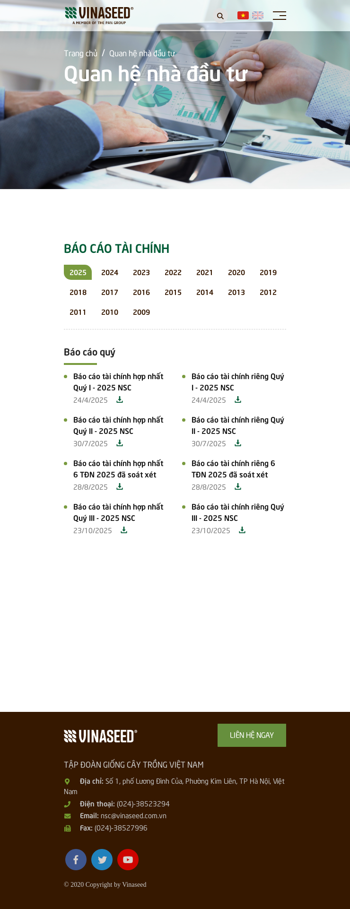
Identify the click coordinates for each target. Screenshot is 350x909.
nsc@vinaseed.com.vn (133, 815)
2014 (204, 291)
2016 (141, 291)
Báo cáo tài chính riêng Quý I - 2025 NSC (238, 381)
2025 (78, 272)
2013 (236, 291)
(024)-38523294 (143, 803)
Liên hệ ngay (252, 734)
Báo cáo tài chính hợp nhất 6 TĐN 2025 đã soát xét (118, 468)
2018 (78, 291)
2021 (204, 272)
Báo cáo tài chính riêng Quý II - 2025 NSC (238, 424)
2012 (268, 291)
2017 (109, 291)
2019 (268, 272)
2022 (173, 272)
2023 (141, 272)
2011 (78, 311)
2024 (109, 272)
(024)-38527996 (121, 827)
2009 (141, 311)
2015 (173, 291)
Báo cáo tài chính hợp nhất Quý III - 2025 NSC (118, 511)
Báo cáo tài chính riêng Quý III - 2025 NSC (238, 511)
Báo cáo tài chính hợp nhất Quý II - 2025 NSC (118, 424)
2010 (109, 311)
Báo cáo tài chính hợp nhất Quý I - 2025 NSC (118, 381)
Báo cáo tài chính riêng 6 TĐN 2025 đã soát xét (233, 468)
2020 (236, 272)
